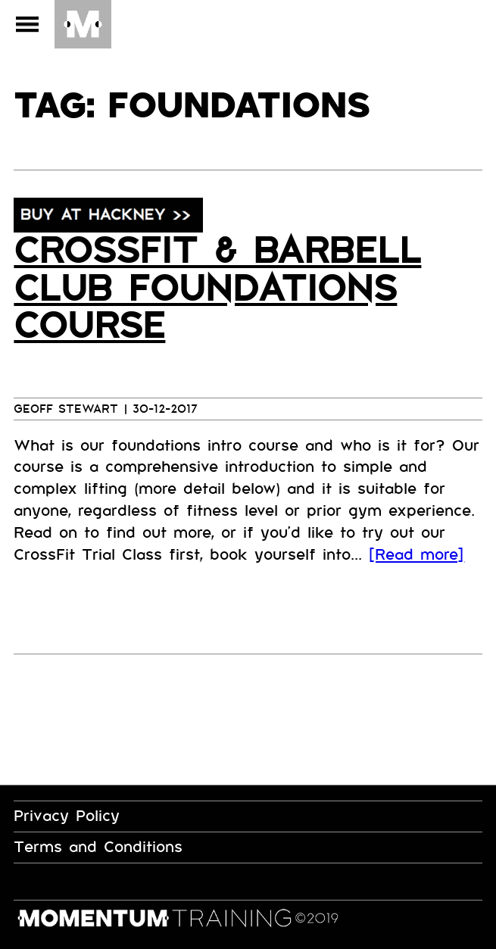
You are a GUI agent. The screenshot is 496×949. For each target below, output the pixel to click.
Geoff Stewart (66, 409)
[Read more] (416, 554)
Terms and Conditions (98, 847)
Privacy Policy (67, 816)
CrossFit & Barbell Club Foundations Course (217, 288)
